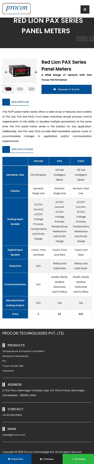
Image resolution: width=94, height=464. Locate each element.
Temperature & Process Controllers (23, 351)
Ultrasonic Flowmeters (15, 356)
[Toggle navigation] (85, 9)
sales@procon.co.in (13, 434)
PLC (4, 361)
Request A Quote (66, 89)
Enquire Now (15, 459)
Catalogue (47, 459)
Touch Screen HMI (12, 365)
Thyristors (8, 370)
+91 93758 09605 (12, 415)
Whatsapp (78, 459)
